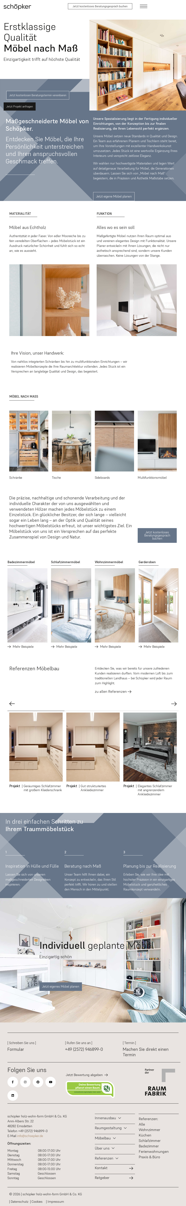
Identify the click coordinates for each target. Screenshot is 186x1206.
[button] (12, 703)
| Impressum (55, 1201)
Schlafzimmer (150, 1140)
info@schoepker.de (30, 1136)
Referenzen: (148, 1118)
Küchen (145, 1135)
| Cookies (37, 1201)
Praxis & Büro (149, 1157)
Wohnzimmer (149, 1129)
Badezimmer (149, 1146)
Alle (142, 1124)
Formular (15, 1049)
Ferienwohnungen (154, 1151)
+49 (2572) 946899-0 (84, 1049)
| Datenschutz (18, 1201)
